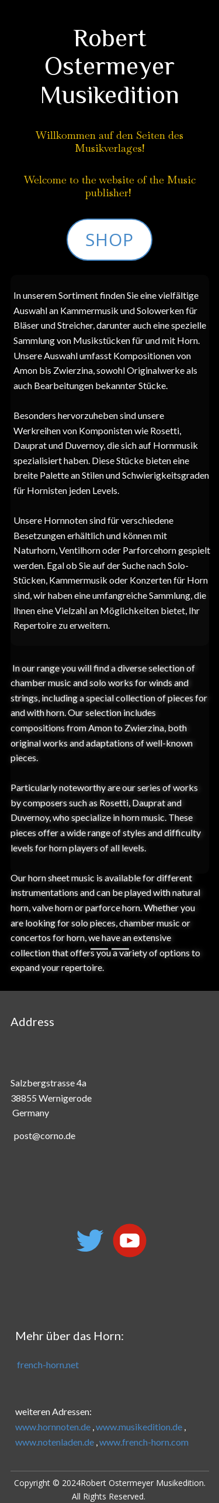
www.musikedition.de (139, 1426)
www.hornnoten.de (53, 1426)
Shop (109, 239)
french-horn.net (47, 1364)
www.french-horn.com (144, 1441)
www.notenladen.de (54, 1441)
